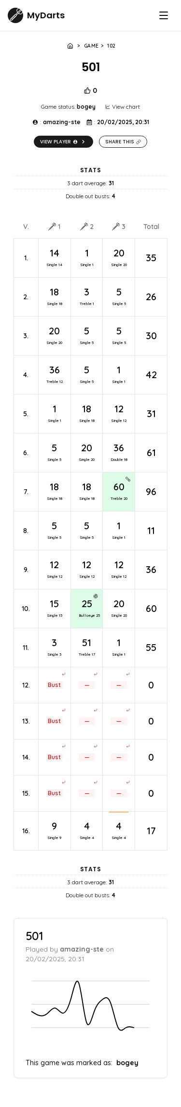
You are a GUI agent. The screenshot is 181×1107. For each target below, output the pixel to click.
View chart (122, 106)
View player (63, 141)
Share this (123, 141)
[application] (90, 1011)
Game (91, 46)
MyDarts (46, 15)
